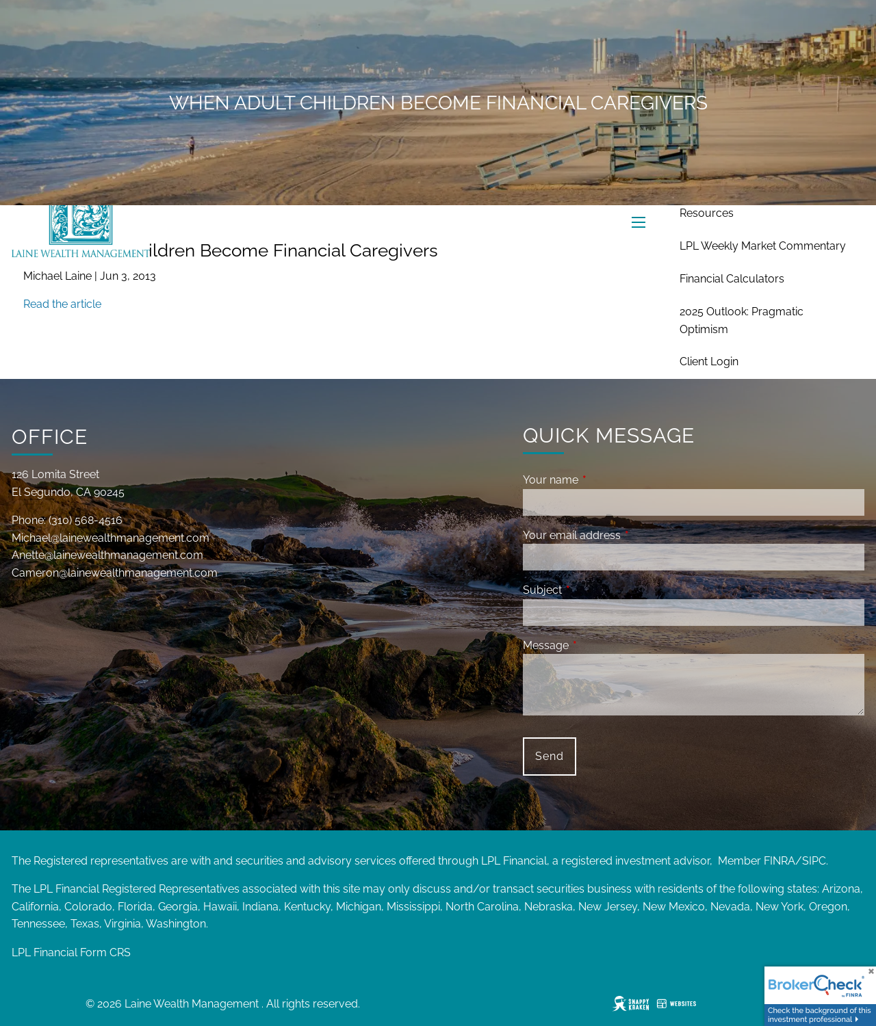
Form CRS (105, 952)
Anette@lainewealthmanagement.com (107, 555)
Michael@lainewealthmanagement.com (110, 537)
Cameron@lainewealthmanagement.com (115, 572)
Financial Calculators (732, 278)
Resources (707, 213)
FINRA (779, 860)
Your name (603, 479)
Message (598, 645)
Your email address (624, 535)
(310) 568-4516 (86, 520)
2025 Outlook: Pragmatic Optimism (741, 320)
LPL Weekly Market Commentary (763, 245)
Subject (595, 589)
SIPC (814, 860)
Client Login (709, 361)
